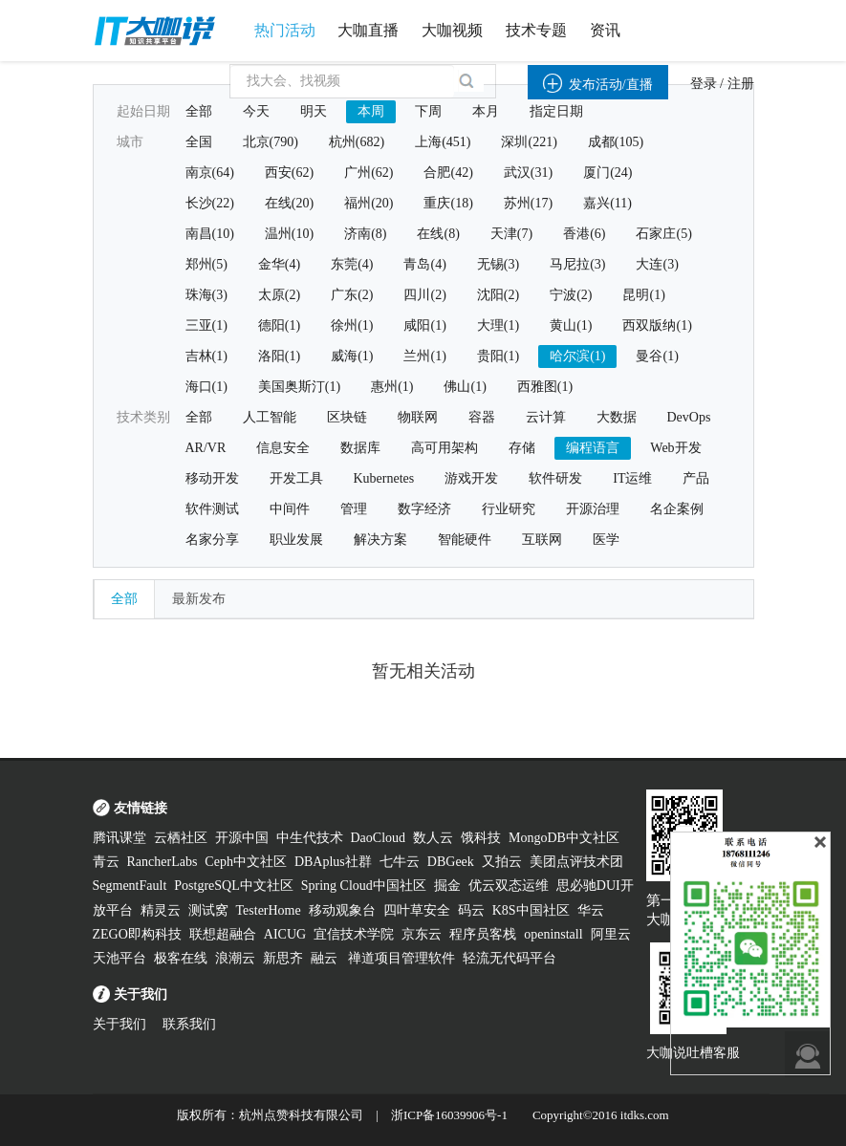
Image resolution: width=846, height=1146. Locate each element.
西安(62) (289, 172)
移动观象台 (342, 910)
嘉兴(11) (607, 203)
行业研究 (508, 509)
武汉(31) (528, 172)
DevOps (689, 417)
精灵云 (161, 910)
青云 (106, 861)
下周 (428, 111)
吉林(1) (206, 356)
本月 (485, 111)
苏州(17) (528, 203)
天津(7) (511, 234)
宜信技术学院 (354, 934)
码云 (471, 910)
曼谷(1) (657, 356)
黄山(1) (571, 325)
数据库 (360, 448)
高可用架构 (444, 448)
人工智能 (269, 417)
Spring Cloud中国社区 (363, 885)
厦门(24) (607, 172)
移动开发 (212, 478)
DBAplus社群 (333, 861)
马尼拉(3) (577, 264)
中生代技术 (309, 838)
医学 (606, 539)
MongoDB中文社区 (564, 838)
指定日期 (556, 111)
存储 (522, 448)
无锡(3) (498, 264)
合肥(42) (447, 172)
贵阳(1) (498, 356)
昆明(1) (643, 295)
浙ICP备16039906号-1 (449, 1115)
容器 (481, 417)
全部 (198, 111)
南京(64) (209, 172)
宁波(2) (571, 295)
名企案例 (677, 509)
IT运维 (632, 478)
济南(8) (365, 234)
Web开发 (675, 448)
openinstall (553, 934)
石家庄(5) (663, 234)
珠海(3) (206, 295)
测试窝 (208, 910)
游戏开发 (471, 478)
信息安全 (283, 448)
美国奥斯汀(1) (299, 386)
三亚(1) (206, 325)
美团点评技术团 (576, 861)
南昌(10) (209, 234)
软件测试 (212, 509)
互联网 (542, 539)
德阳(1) (279, 325)
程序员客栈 (482, 934)
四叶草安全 (416, 910)
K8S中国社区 (531, 910)
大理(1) (498, 325)
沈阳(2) (498, 295)
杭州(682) (356, 142)
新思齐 (283, 958)
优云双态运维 (508, 885)
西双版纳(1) (656, 325)
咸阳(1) (424, 325)
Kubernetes (384, 478)
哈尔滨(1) (577, 356)
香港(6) (584, 234)
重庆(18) (447, 203)
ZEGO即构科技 (137, 934)
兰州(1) (424, 356)
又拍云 (502, 861)
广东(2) (352, 295)
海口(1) (206, 386)
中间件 (290, 509)
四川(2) (424, 295)
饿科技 (481, 838)
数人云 (433, 838)
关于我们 (119, 1024)
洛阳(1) (279, 356)
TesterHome (268, 910)
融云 (326, 958)
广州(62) (368, 172)
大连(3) (657, 264)
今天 (256, 111)
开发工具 (296, 478)
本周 (371, 111)
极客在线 (180, 958)
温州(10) (289, 234)
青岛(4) (424, 264)
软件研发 (555, 478)
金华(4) (279, 264)
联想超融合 (222, 934)
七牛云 (400, 861)
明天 (313, 111)
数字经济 (424, 509)
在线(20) (289, 203)
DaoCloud (378, 838)
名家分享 (212, 539)
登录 (703, 83)
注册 (740, 83)
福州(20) (368, 203)
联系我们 (189, 1024)
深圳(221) (528, 142)
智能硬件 (464, 539)
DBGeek (450, 861)
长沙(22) (209, 203)
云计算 (546, 417)
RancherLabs (162, 861)
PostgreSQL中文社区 (233, 885)
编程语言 (592, 448)
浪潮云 (235, 958)
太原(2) (279, 295)
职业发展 (296, 539)
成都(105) (615, 142)
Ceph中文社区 (246, 861)
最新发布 (199, 599)
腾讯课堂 (119, 838)
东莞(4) (352, 264)
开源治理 (592, 509)
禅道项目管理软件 (401, 958)
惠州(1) (392, 386)
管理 (353, 509)
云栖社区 (180, 838)
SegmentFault (130, 885)
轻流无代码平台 (509, 958)
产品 (696, 478)
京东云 (421, 934)
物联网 (418, 417)
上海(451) (442, 142)
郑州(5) (206, 264)
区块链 (347, 417)
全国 (198, 142)
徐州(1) (352, 325)
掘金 (447, 885)
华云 (590, 910)
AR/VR (206, 448)
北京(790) (270, 142)
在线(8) (438, 234)
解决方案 (380, 539)
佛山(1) (465, 386)
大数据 (617, 417)
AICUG (285, 934)
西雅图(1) (545, 386)
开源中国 (242, 838)
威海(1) (352, 356)
